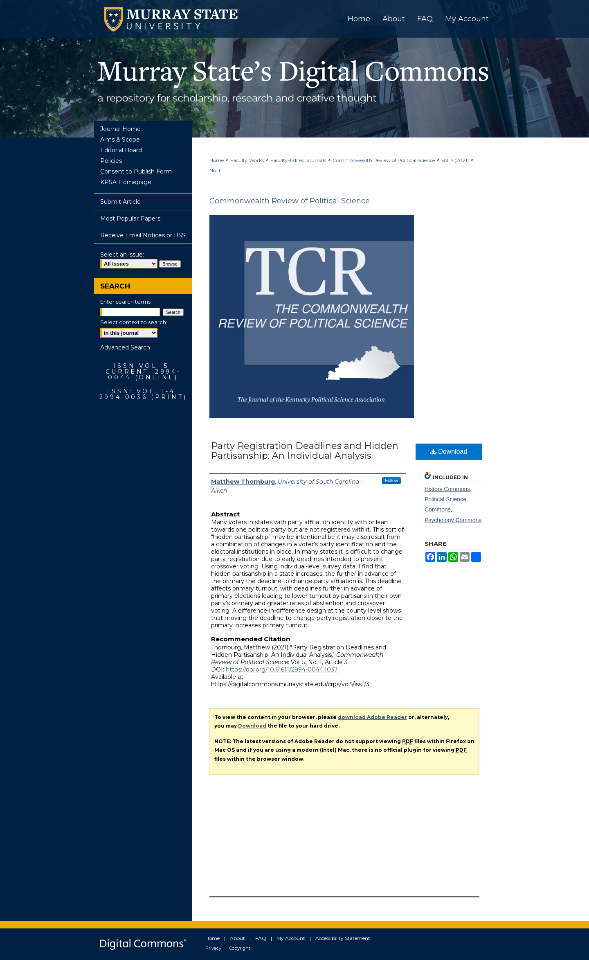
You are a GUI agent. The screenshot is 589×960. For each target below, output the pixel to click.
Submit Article (120, 201)
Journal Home (120, 129)
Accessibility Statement (342, 938)
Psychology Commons (453, 520)
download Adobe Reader (372, 717)
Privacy (213, 948)
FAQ (260, 938)
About (237, 938)
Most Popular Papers (130, 218)
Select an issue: (122, 254)
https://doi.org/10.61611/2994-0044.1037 (282, 669)
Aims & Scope (120, 139)
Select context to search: (133, 322)
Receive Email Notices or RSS (143, 235)
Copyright (239, 948)
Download (449, 451)
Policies (111, 161)
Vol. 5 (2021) (455, 160)
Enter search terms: (126, 301)
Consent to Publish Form (136, 171)
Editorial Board (121, 150)
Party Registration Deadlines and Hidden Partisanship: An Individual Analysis (304, 450)
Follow (391, 480)
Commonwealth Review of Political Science (384, 160)
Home (216, 160)
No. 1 (214, 170)
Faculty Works (247, 160)
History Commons (447, 489)
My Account (291, 938)
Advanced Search (125, 347)
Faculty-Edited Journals (298, 160)
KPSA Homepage (125, 182)
